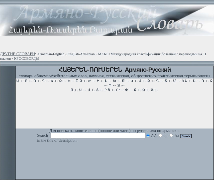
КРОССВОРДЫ (26, 58)
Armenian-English (50, 54)
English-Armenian (81, 54)
